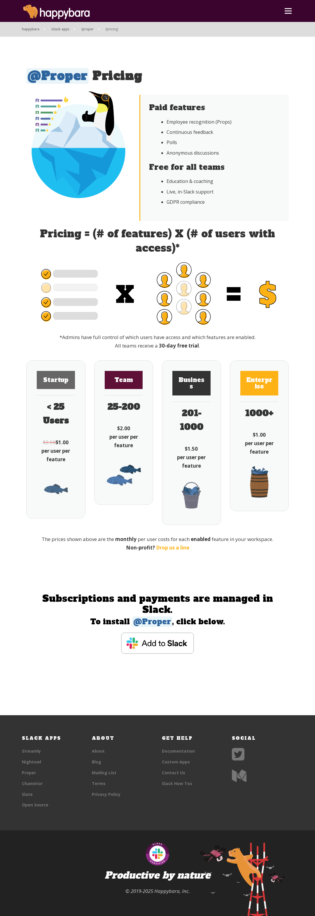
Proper (29, 772)
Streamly (31, 751)
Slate (27, 794)
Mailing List (104, 772)
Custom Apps (176, 762)
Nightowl (31, 762)
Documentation (178, 751)
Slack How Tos (177, 783)
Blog (96, 762)
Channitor (32, 783)
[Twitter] (238, 758)
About (98, 751)
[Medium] (239, 779)
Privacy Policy (106, 794)
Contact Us (173, 772)
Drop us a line (172, 547)
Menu (288, 11)
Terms (99, 783)
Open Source (35, 805)
